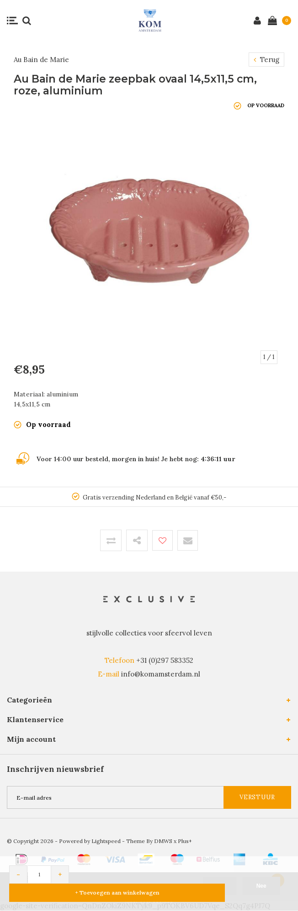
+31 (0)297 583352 (164, 660)
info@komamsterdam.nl (160, 674)
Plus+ (185, 841)
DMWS (163, 841)
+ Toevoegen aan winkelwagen (117, 892)
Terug (266, 59)
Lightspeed (106, 841)
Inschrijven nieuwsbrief (55, 769)
